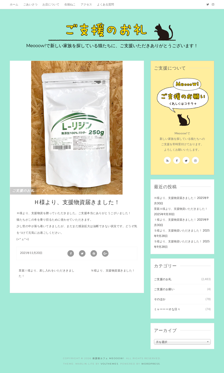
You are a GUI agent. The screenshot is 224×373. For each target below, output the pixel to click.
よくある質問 (105, 4)
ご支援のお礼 (23, 191)
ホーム (14, 4)
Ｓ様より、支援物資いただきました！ (178, 230)
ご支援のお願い (164, 289)
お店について (50, 4)
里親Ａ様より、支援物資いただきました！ (181, 208)
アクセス (86, 4)
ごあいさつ (30, 4)
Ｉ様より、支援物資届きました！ (175, 219)
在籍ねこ (70, 4)
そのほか (160, 299)
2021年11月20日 (31, 253)
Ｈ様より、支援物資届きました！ (175, 198)
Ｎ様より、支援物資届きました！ (113, 270)
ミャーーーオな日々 (167, 309)
